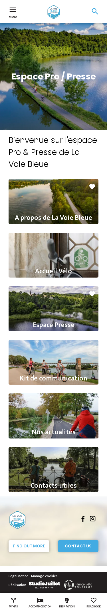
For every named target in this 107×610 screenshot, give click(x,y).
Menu (13, 12)
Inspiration (67, 603)
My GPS (13, 603)
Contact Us (78, 546)
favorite (92, 186)
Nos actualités (54, 432)
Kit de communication (53, 378)
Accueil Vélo (53, 271)
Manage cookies (44, 576)
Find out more (29, 546)
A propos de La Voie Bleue (53, 218)
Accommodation (40, 603)
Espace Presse (53, 325)
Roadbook (93, 603)
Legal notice (18, 576)
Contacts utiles (54, 485)
